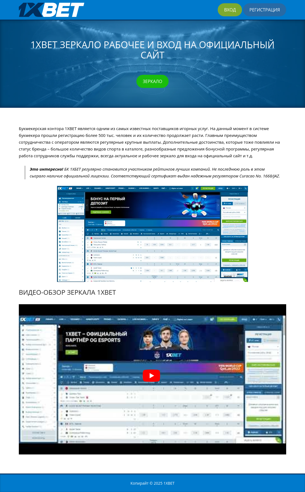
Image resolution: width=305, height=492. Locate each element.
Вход (230, 10)
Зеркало (152, 81)
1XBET (169, 483)
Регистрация (264, 10)
